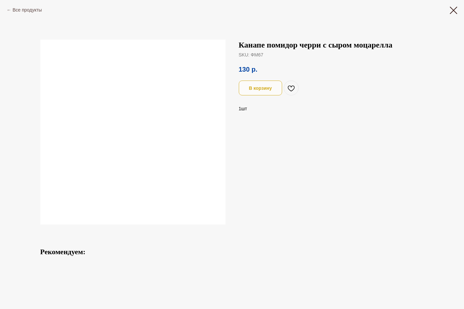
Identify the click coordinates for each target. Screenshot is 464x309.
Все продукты (27, 10)
